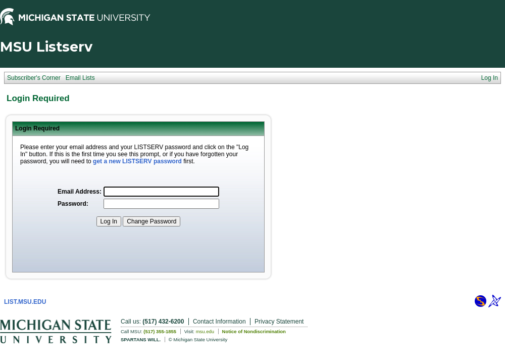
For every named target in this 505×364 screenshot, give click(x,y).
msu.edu (205, 331)
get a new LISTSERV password (137, 161)
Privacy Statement (279, 321)
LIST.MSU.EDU (25, 301)
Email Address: (80, 191)
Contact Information (219, 321)
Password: (73, 203)
